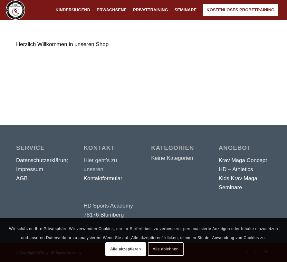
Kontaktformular (103, 178)
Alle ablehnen (166, 249)
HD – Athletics (236, 169)
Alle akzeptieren (125, 249)
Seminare (230, 187)
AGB (22, 178)
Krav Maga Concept (243, 160)
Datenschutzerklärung (42, 160)
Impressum (29, 169)
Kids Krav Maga (238, 178)
